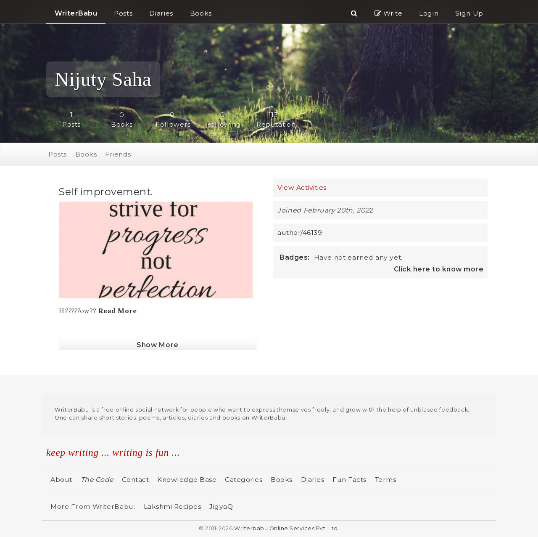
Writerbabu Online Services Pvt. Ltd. (286, 528)
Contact (135, 480)
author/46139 (299, 233)
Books (86, 154)
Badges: (295, 257)
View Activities (302, 187)
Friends (118, 154)
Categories (243, 480)
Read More (117, 310)
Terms (385, 480)
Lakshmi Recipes (172, 506)
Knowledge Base (186, 480)
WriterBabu (76, 13)
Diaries (312, 480)
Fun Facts (349, 480)
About (61, 480)
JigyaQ (221, 506)
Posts (57, 154)
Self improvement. (106, 192)
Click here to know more (439, 269)
